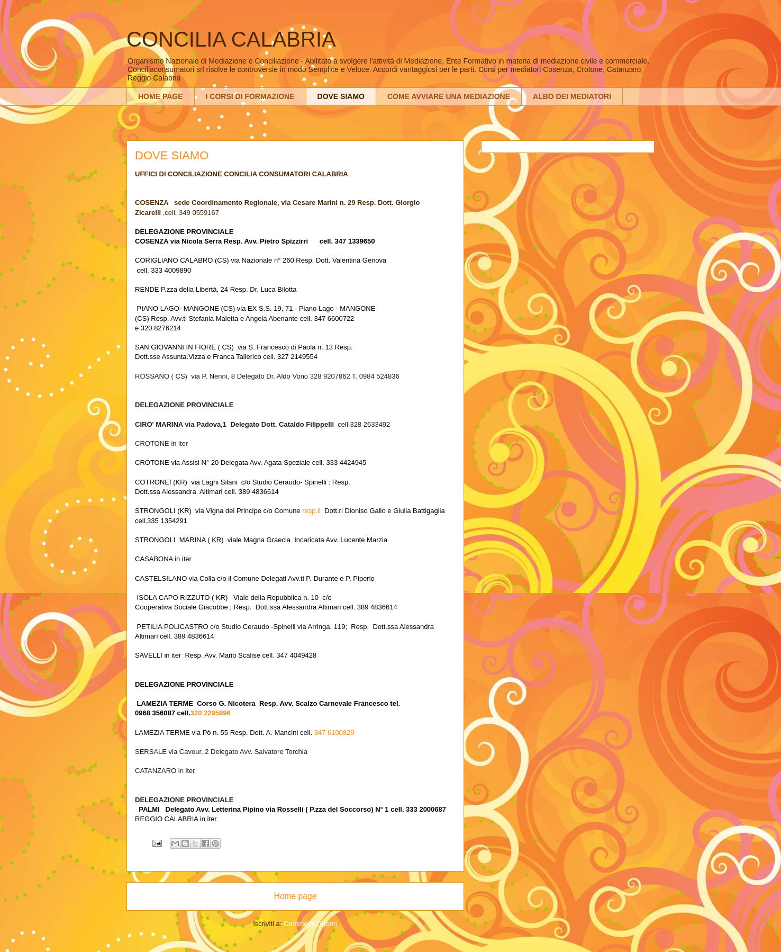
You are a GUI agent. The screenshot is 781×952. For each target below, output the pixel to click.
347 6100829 (334, 733)
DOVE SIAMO (341, 96)
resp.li (311, 511)
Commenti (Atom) (311, 924)
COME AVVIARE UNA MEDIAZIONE (448, 96)
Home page (295, 896)
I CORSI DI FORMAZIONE (250, 96)
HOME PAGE (160, 96)
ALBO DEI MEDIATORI (572, 96)
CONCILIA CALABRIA (231, 39)
